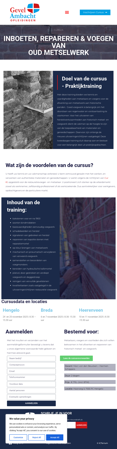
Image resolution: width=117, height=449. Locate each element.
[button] (67, 12)
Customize (18, 437)
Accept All (54, 437)
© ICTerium (102, 443)
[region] (36, 428)
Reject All (36, 437)
